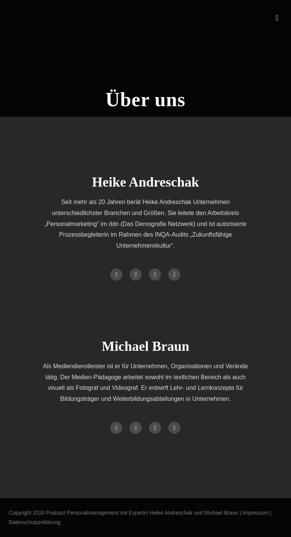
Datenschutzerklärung (34, 522)
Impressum (256, 513)
